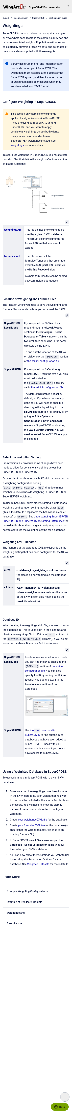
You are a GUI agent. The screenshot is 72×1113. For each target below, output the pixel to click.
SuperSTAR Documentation (45, 7)
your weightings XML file (32, 819)
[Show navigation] (64, 1096)
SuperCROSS (38, 18)
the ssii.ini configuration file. (47, 387)
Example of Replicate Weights (24, 902)
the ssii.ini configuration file (43, 361)
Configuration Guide (58, 18)
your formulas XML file (31, 825)
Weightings (17, 145)
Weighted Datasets (38, 864)
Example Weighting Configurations (27, 891)
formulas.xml (12, 256)
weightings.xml (13, 229)
